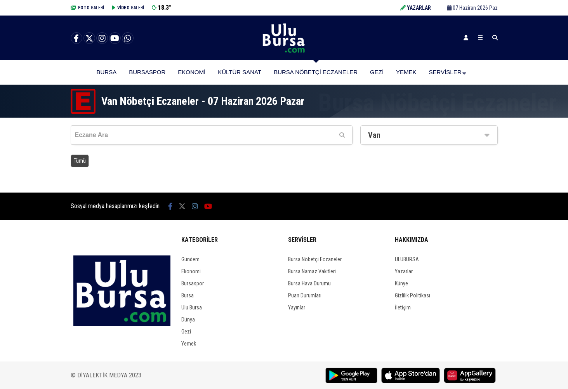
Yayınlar (296, 307)
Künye (401, 283)
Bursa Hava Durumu (309, 283)
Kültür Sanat (239, 72)
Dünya (188, 319)
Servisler (445, 72)
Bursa (106, 72)
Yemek (406, 72)
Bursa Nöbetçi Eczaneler (316, 72)
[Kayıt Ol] (466, 38)
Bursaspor (147, 72)
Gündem (190, 259)
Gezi (377, 72)
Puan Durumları (304, 295)
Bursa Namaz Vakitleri (312, 271)
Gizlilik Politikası (412, 295)
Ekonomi (191, 72)
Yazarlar (404, 271)
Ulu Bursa (191, 307)
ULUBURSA (407, 259)
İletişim (403, 307)
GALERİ (87, 7)
